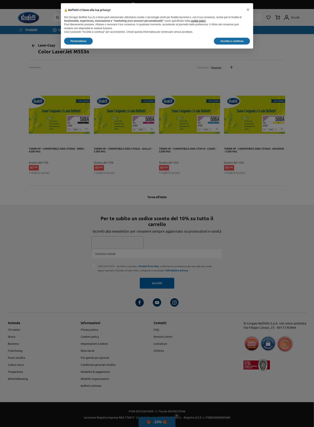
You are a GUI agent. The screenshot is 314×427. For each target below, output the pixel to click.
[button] (248, 9)
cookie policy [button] (198, 20)
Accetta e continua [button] (232, 41)
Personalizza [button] (78, 41)
